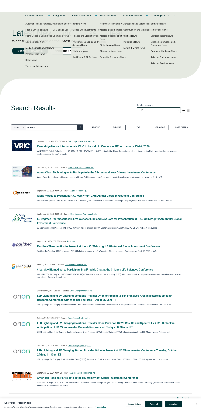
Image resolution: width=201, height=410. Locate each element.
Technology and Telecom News (161, 15)
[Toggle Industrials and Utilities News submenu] (147, 15)
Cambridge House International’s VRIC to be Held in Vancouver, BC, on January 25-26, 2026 (93, 146)
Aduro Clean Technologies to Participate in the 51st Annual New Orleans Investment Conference (96, 172)
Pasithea (71, 241)
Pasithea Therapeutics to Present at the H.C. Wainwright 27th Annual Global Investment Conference (98, 246)
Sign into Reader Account (30, 51)
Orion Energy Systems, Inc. (81, 291)
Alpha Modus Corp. (78, 191)
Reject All (154, 405)
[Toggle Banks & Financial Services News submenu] (96, 15)
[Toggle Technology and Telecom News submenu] (174, 15)
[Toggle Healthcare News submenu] (119, 15)
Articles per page (145, 105)
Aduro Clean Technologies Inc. (81, 167)
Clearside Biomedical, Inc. (76, 265)
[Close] (197, 405)
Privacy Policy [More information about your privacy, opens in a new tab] (100, 408)
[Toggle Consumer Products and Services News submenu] (49, 15)
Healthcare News (108, 15)
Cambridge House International (81, 141)
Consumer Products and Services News (35, 15)
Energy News (59, 15)
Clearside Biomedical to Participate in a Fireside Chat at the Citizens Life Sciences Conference (95, 269)
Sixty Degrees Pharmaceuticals (83, 214)
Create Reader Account (66, 51)
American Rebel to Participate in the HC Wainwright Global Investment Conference (87, 377)
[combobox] (159, 110)
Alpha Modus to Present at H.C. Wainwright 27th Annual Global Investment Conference (90, 195)
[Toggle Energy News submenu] (68, 15)
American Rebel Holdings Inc (82, 373)
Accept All (173, 405)
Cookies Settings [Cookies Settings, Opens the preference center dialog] (134, 405)
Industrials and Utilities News (133, 15)
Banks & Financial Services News (82, 15)
